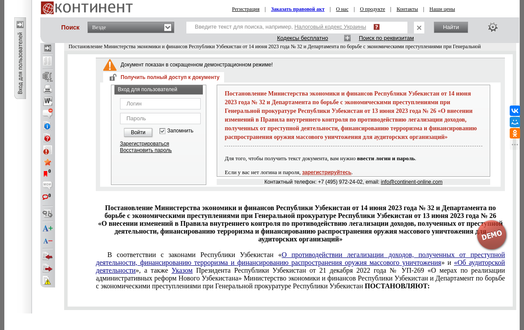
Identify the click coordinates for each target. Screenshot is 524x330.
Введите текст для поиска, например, (280, 26)
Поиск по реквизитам (386, 38)
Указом (182, 270)
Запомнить (180, 131)
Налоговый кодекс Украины (330, 26)
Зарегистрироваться (144, 144)
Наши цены (442, 9)
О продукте (372, 9)
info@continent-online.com (412, 182)
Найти (451, 27)
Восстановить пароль (146, 150)
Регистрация (246, 9)
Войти (138, 132)
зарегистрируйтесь (327, 172)
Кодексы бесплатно (302, 38)
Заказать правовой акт (298, 9)
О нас (342, 9)
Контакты (407, 9)
